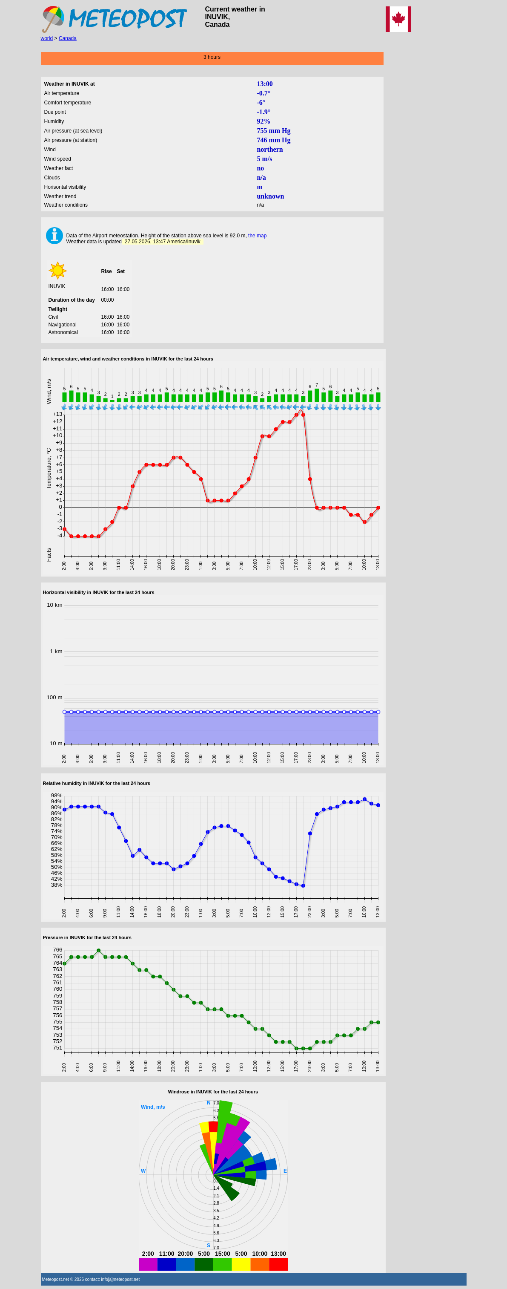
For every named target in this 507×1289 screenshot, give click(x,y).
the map (257, 236)
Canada (68, 38)
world (47, 38)
